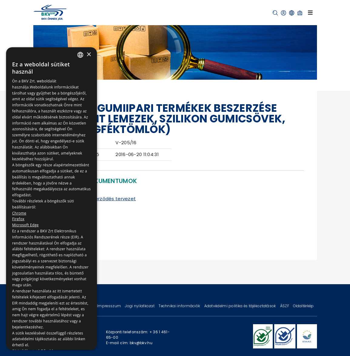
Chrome (19, 213)
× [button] (88, 54)
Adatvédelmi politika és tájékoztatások (240, 305)
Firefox (18, 218)
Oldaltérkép (303, 305)
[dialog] (51, 198)
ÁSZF (285, 305)
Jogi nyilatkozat (140, 305)
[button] (275, 13)
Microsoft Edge (25, 225)
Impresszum (109, 305)
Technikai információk (179, 305)
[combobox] (80, 55)
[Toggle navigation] (310, 12)
